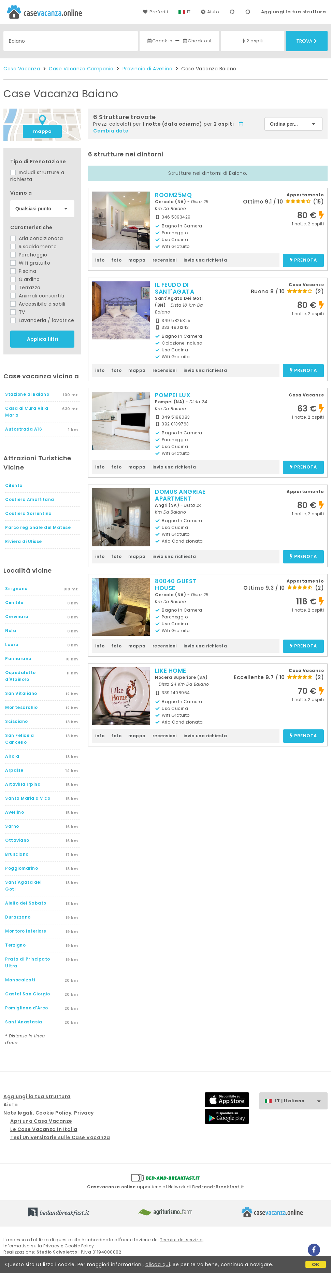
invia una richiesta (205, 260)
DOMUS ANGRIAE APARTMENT (180, 495)
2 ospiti (252, 41)
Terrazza (25, 287)
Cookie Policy (79, 1246)
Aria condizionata (36, 238)
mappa (42, 131)
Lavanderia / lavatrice (42, 320)
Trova (306, 41)
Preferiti (155, 12)
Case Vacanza (21, 68)
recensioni (165, 260)
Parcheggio (28, 254)
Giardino (25, 279)
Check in (160, 41)
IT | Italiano (301, 1101)
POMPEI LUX (172, 395)
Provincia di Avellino (148, 68)
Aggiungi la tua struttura (293, 12)
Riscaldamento (33, 246)
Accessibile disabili (38, 303)
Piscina (23, 271)
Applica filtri (42, 339)
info (99, 260)
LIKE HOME (170, 671)
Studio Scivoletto (57, 1252)
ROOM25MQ (173, 195)
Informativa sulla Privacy (31, 1246)
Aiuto (210, 12)
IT (189, 12)
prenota (303, 260)
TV (17, 312)
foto (116, 260)
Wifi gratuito (30, 263)
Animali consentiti (37, 295)
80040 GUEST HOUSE (176, 584)
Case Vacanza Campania (81, 68)
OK (316, 1264)
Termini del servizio (181, 1240)
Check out (197, 41)
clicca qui (157, 1264)
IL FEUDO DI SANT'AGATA (174, 288)
